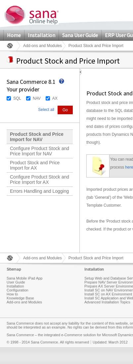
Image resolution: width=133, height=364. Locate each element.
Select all (46, 109)
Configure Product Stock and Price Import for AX (39, 179)
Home (14, 35)
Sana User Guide (80, 35)
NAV (37, 98)
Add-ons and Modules (42, 45)
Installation (41, 35)
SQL (17, 98)
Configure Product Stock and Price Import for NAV (39, 151)
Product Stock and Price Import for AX (35, 165)
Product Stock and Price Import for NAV (37, 136)
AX (55, 98)
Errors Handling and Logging (39, 191)
